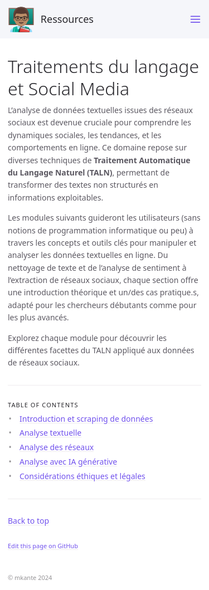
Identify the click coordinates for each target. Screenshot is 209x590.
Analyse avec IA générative (68, 461)
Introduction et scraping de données (86, 418)
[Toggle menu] (195, 19)
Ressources (51, 19)
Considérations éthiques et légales (82, 476)
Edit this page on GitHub (43, 546)
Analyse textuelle (50, 432)
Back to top (28, 520)
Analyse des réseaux (57, 447)
